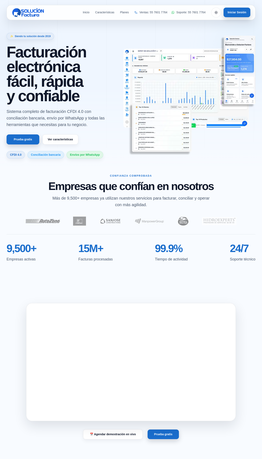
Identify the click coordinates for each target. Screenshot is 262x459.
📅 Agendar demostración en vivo (113, 434)
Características (104, 12)
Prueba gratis (23, 139)
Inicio (86, 12)
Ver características (60, 139)
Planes (124, 12)
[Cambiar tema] (216, 12)
